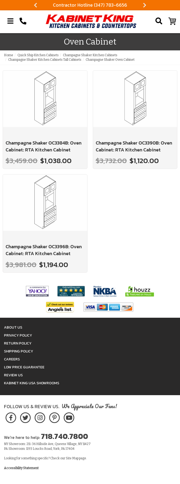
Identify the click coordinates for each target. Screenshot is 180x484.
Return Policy (17, 343)
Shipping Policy (18, 351)
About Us (13, 327)
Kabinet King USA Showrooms (31, 383)
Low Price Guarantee (24, 367)
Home (8, 55)
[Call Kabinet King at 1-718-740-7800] (23, 21)
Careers (12, 359)
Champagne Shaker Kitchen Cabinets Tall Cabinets (44, 60)
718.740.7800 (64, 436)
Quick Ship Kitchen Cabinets (38, 55)
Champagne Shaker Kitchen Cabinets (90, 55)
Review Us (13, 375)
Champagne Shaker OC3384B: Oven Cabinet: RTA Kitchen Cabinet (43, 146)
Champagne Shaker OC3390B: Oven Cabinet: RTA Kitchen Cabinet (134, 146)
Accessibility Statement (21, 468)
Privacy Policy (18, 335)
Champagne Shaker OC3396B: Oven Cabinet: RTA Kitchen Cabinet (44, 250)
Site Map (72, 458)
